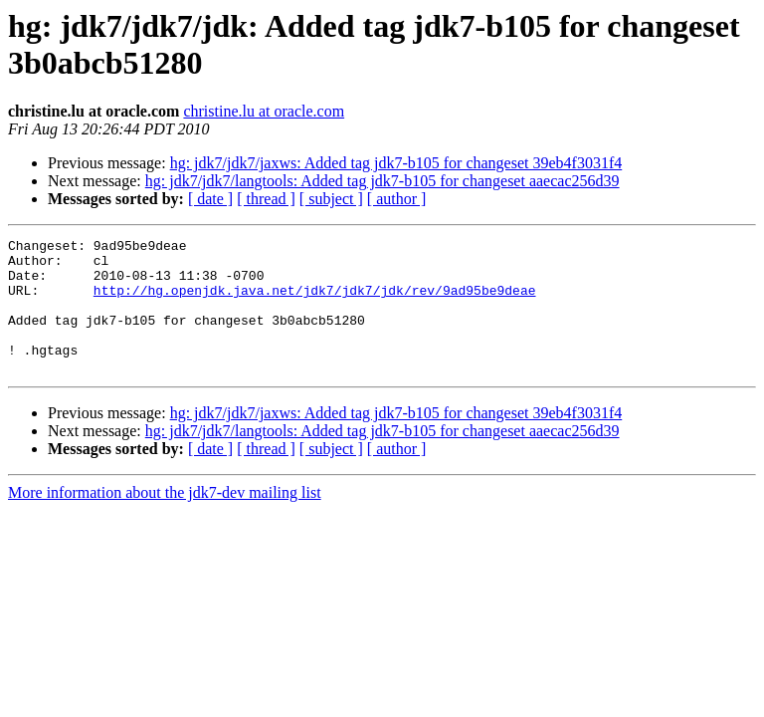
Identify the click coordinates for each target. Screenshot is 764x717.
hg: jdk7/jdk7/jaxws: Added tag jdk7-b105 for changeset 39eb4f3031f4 (396, 162)
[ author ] (397, 198)
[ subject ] (331, 198)
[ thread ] (266, 198)
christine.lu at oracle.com (263, 111)
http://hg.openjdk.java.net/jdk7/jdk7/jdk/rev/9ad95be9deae (315, 302)
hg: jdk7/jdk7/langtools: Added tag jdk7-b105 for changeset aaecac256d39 (382, 180)
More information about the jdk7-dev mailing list (164, 519)
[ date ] (210, 198)
